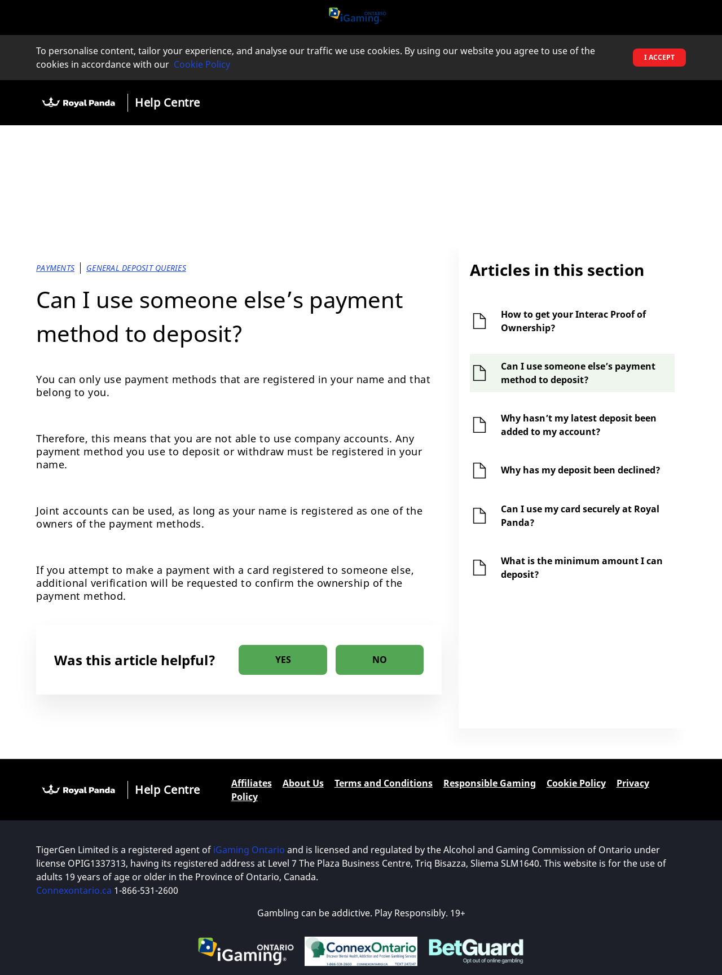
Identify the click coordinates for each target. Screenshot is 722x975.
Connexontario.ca (74, 890)
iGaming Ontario (249, 850)
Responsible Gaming (489, 783)
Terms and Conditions (383, 783)
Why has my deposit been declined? (581, 470)
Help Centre (167, 102)
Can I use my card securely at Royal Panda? (580, 516)
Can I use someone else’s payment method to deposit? (578, 373)
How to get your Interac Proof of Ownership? (573, 321)
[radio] (283, 660)
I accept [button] (659, 57)
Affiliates (251, 783)
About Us (303, 783)
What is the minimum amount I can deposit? (582, 568)
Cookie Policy (202, 64)
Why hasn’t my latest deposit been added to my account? (579, 425)
